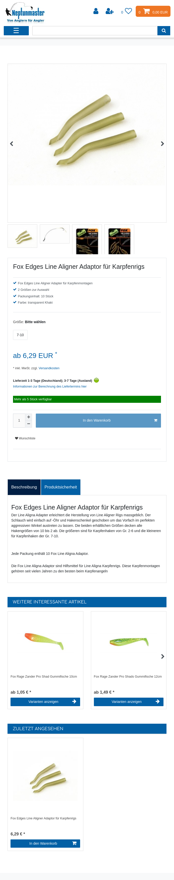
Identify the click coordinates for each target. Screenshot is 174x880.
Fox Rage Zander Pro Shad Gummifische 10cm (44, 676)
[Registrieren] (110, 11)
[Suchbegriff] (94, 30)
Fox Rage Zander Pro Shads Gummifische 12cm (128, 676)
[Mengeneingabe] (19, 421)
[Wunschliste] (126, 11)
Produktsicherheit (61, 487)
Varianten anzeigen (52, 702)
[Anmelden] (96, 11)
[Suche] (163, 30)
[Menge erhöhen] (28, 417)
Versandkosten (49, 368)
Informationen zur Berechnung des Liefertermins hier (50, 386)
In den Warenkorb (120, 420)
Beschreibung (24, 487)
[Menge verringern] (28, 424)
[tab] (24, 487)
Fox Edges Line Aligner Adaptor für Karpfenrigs (43, 818)
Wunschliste (25, 438)
